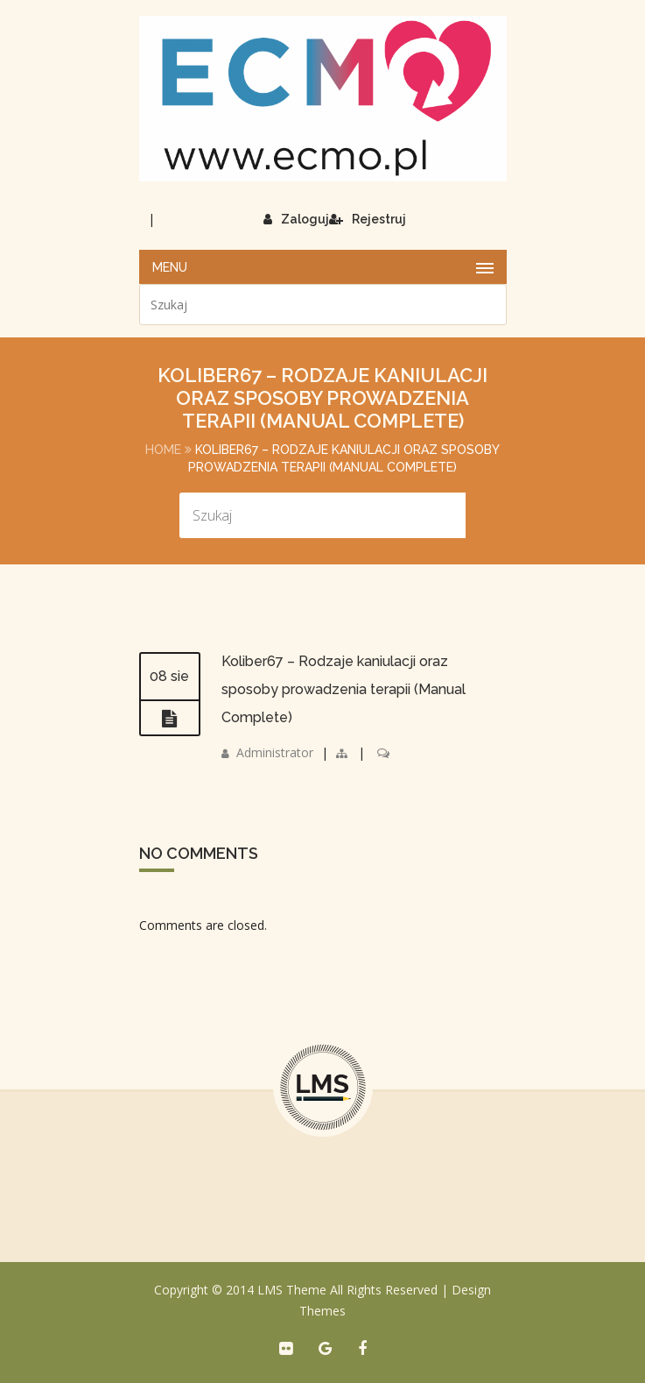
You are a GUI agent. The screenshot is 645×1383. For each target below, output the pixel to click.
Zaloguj (296, 219)
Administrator (274, 752)
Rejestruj (367, 219)
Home (163, 450)
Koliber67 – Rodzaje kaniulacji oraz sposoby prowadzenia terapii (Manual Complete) (343, 689)
